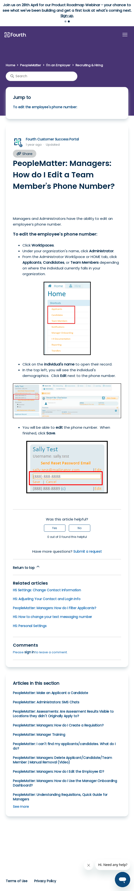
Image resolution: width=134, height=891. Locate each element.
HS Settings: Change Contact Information (47, 590)
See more (21, 806)
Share (24, 153)
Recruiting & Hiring (89, 65)
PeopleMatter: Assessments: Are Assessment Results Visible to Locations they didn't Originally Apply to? (63, 713)
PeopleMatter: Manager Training (39, 734)
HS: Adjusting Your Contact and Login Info (46, 599)
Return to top (26, 567)
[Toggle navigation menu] (125, 35)
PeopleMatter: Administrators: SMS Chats (46, 702)
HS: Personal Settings (30, 625)
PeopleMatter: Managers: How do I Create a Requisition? (58, 725)
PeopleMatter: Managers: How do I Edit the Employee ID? (58, 771)
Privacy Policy (45, 881)
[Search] (41, 76)
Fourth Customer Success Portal (52, 139)
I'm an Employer (58, 65)
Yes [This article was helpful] (54, 528)
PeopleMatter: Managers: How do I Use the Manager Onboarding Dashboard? (65, 783)
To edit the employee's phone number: (45, 107)
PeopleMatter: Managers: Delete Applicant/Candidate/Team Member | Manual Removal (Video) (62, 760)
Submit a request (87, 551)
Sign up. (67, 15)
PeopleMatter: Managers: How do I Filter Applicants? (54, 608)
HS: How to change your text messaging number (52, 616)
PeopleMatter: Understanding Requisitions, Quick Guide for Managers (60, 797)
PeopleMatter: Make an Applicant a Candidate (50, 692)
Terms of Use (16, 881)
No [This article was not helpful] (79, 528)
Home (10, 65)
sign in (29, 652)
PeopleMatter (30, 65)
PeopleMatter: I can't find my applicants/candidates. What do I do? (64, 746)
